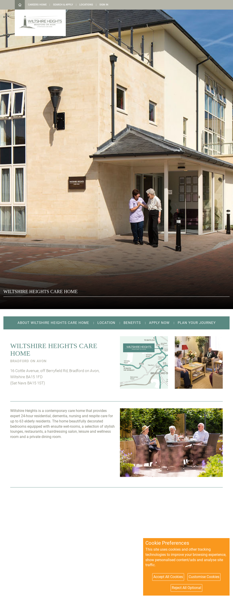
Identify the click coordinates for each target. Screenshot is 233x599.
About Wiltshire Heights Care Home (53, 323)
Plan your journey (197, 323)
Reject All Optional (186, 588)
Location (106, 323)
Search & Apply (63, 4)
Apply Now (159, 323)
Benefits (132, 323)
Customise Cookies (204, 577)
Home (20, 5)
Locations (86, 4)
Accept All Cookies (168, 577)
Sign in (103, 4)
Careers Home (37, 4)
